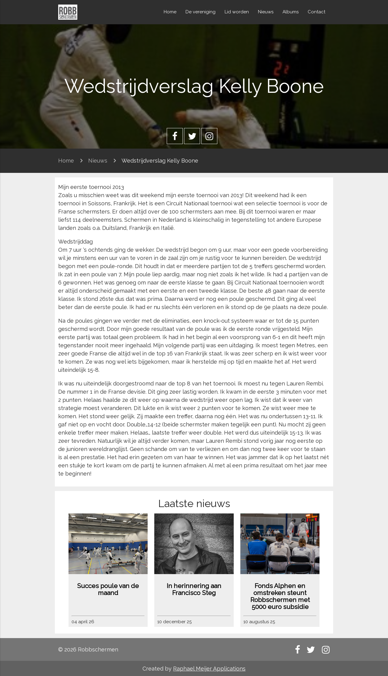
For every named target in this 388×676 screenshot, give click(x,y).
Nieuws (265, 12)
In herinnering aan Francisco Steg (194, 589)
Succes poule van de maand (108, 589)
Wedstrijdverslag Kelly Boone (160, 160)
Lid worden (237, 12)
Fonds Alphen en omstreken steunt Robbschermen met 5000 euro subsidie (280, 596)
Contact (316, 12)
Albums (291, 12)
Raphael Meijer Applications (209, 668)
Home (170, 12)
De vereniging (201, 12)
